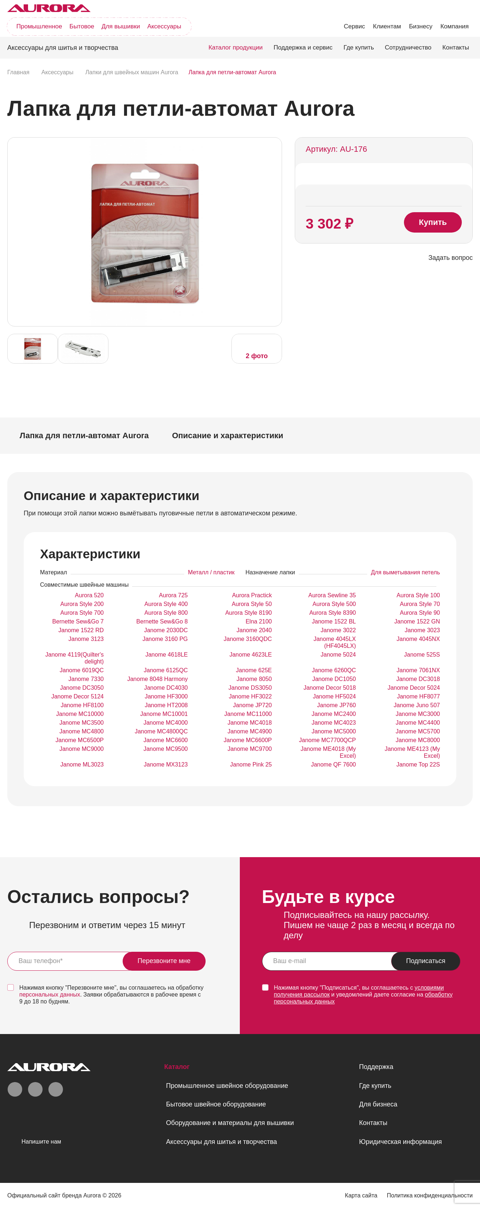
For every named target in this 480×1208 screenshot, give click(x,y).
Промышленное (39, 26)
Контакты (456, 47)
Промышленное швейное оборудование (227, 1085)
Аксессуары (164, 26)
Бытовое (82, 26)
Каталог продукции (236, 47)
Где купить (359, 47)
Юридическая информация (400, 1141)
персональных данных (49, 994)
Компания (454, 26)
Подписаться (425, 961)
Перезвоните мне (164, 961)
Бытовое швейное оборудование (216, 1104)
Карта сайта (361, 1195)
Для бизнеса (378, 1104)
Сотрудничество (408, 47)
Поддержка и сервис (303, 47)
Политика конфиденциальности (430, 1195)
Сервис (354, 26)
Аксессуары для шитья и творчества (221, 1141)
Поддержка (376, 1066)
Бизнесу (420, 26)
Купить (433, 222)
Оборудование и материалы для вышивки (230, 1122)
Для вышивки (121, 26)
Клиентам (387, 26)
